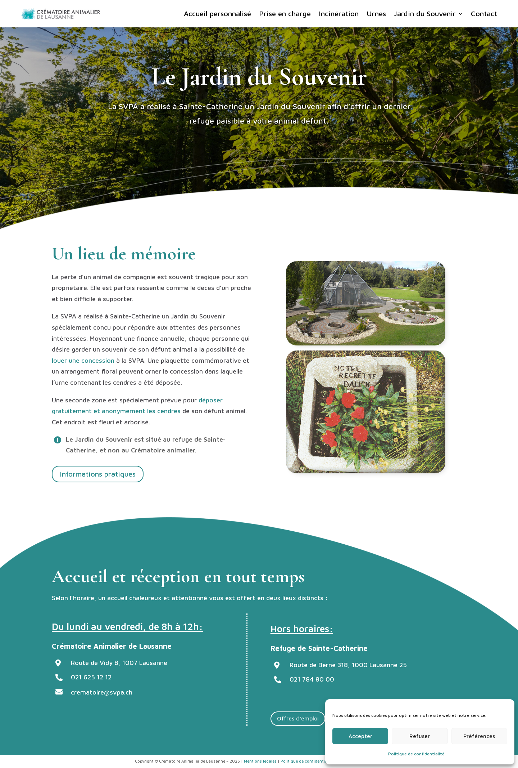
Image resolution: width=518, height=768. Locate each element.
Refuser (419, 736)
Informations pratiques (98, 474)
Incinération (339, 13)
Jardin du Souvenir (425, 13)
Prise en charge (285, 13)
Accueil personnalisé (217, 13)
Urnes (376, 13)
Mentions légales (260, 761)
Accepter (360, 736)
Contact (484, 13)
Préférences (479, 736)
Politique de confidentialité (416, 753)
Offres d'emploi (298, 718)
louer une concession (83, 360)
